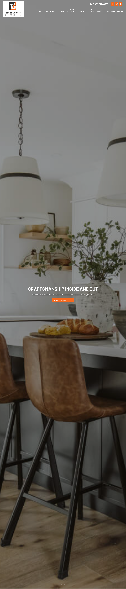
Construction (63, 11)
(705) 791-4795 (99, 4)
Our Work (92, 10)
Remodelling (50, 11)
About (41, 11)
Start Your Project (63, 300)
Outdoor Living (73, 10)
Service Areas (99, 10)
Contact (120, 11)
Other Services (83, 10)
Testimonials (110, 11)
